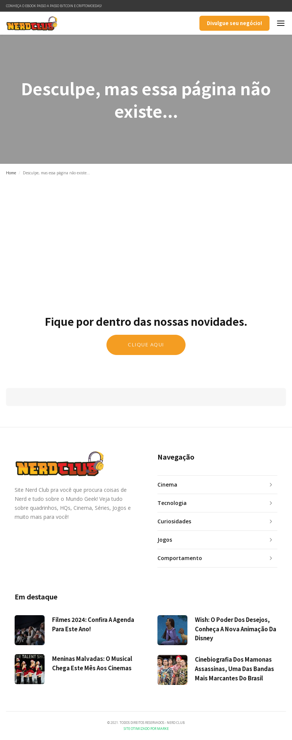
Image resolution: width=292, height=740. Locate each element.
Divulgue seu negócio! (234, 23)
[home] (32, 23)
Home (11, 172)
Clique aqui (146, 344)
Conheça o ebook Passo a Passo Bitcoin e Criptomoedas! (54, 5)
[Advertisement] (146, 237)
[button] (281, 23)
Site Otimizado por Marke (146, 728)
